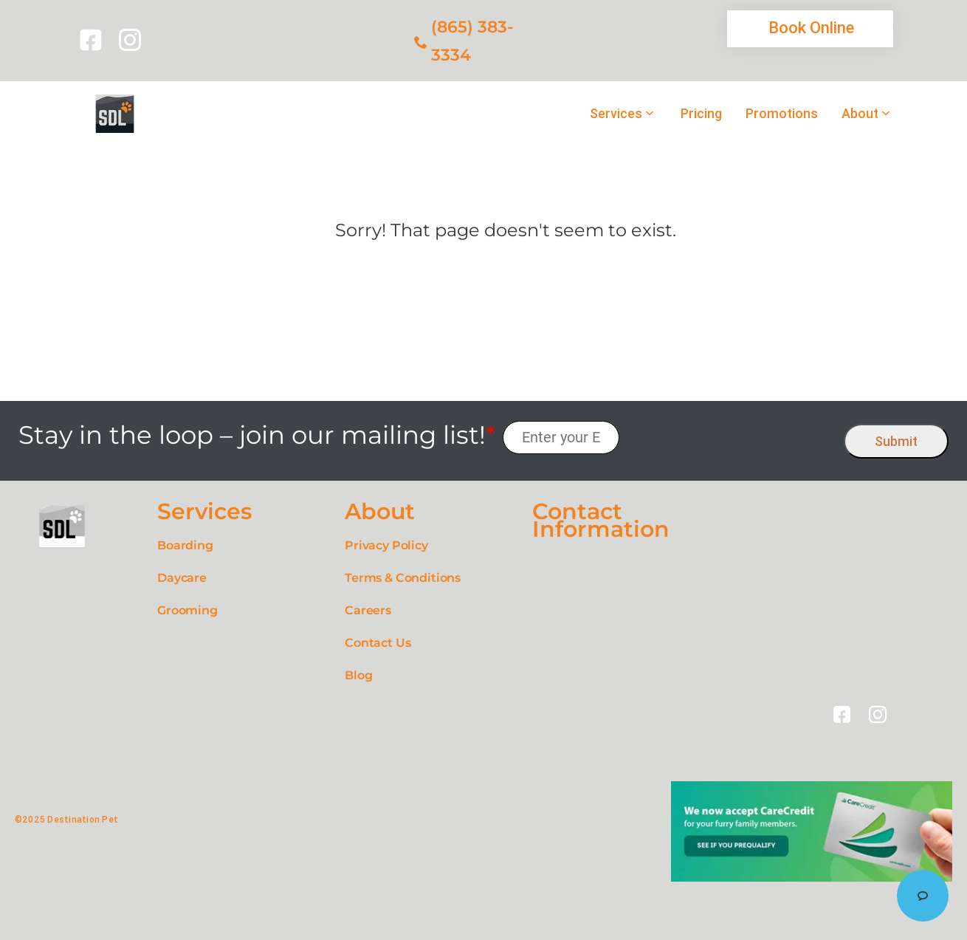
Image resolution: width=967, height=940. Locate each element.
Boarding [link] (185, 545)
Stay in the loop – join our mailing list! (256, 435)
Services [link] (616, 113)
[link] (93, 40)
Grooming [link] (187, 610)
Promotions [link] (782, 113)
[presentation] (732, 437)
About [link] (860, 113)
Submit (896, 441)
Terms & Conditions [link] (403, 578)
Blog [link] (358, 675)
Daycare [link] (182, 578)
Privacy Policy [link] (386, 545)
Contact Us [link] (377, 643)
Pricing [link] (701, 113)
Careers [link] (368, 610)
